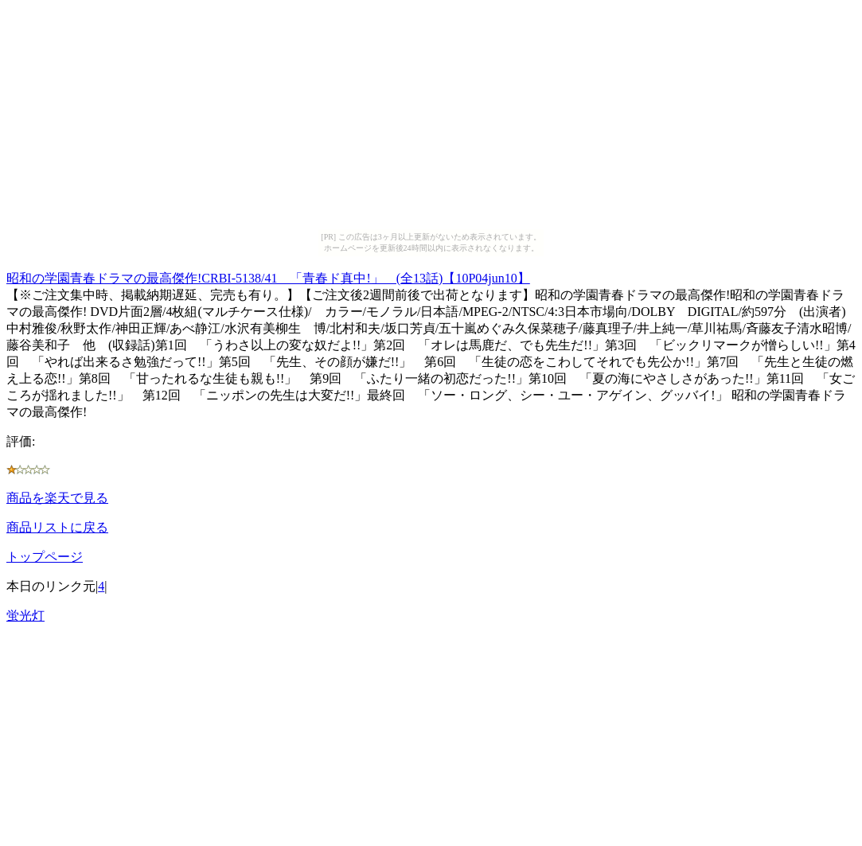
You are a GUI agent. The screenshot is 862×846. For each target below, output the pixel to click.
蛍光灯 (25, 615)
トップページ (44, 556)
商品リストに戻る (57, 527)
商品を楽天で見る (57, 498)
